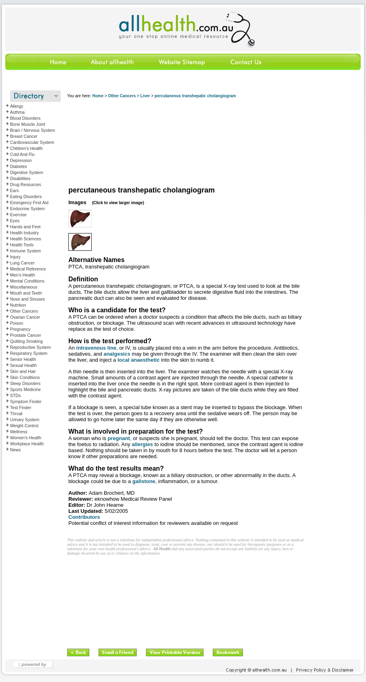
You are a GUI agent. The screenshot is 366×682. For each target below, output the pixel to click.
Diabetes (18, 166)
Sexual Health (23, 365)
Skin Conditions (25, 377)
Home (97, 96)
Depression (21, 160)
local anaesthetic (138, 360)
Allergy (16, 106)
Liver (145, 96)
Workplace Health (27, 443)
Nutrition (18, 305)
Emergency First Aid (29, 202)
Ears (14, 190)
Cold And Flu (22, 154)
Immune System (25, 250)
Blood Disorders (25, 118)
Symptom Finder (25, 401)
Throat (16, 413)
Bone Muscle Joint (27, 124)
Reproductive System (30, 347)
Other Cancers (24, 311)
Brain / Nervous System (32, 130)
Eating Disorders (26, 196)
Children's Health (26, 148)
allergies (142, 444)
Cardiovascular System (32, 142)
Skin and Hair (23, 371)
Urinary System (24, 419)
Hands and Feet (25, 226)
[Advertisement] (109, 142)
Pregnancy (20, 329)
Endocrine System (27, 208)
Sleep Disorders (25, 383)
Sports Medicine (25, 389)
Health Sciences (25, 238)
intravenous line (96, 348)
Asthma (17, 112)
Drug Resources (25, 184)
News (15, 449)
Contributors (84, 517)
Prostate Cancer (25, 335)
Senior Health (23, 359)
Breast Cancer (23, 136)
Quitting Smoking (26, 341)
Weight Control (24, 425)
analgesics (116, 354)
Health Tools (21, 244)
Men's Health (22, 274)
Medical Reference (28, 268)
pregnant (119, 438)
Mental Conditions (27, 281)
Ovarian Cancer (25, 317)
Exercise (18, 214)
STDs (15, 395)
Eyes (15, 220)
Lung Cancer (22, 262)
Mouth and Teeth (26, 293)
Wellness (18, 431)
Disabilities (20, 178)
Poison (16, 323)
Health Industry (24, 232)
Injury (15, 256)
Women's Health (25, 437)
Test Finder (20, 407)
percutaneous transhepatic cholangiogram (195, 96)
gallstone (143, 481)
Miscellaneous (23, 287)
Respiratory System (28, 353)
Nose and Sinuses (27, 299)
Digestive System (26, 172)
